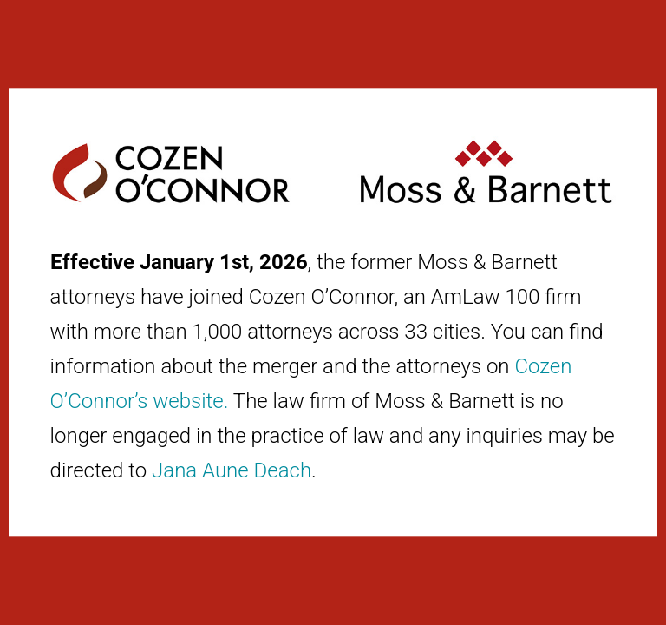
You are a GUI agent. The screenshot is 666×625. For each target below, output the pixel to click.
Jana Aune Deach (231, 470)
